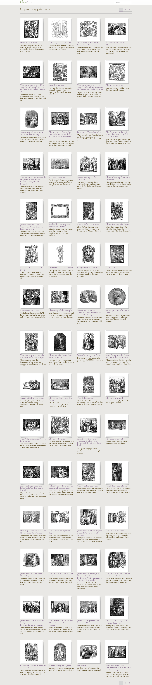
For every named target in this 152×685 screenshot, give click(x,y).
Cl (27, 2)
